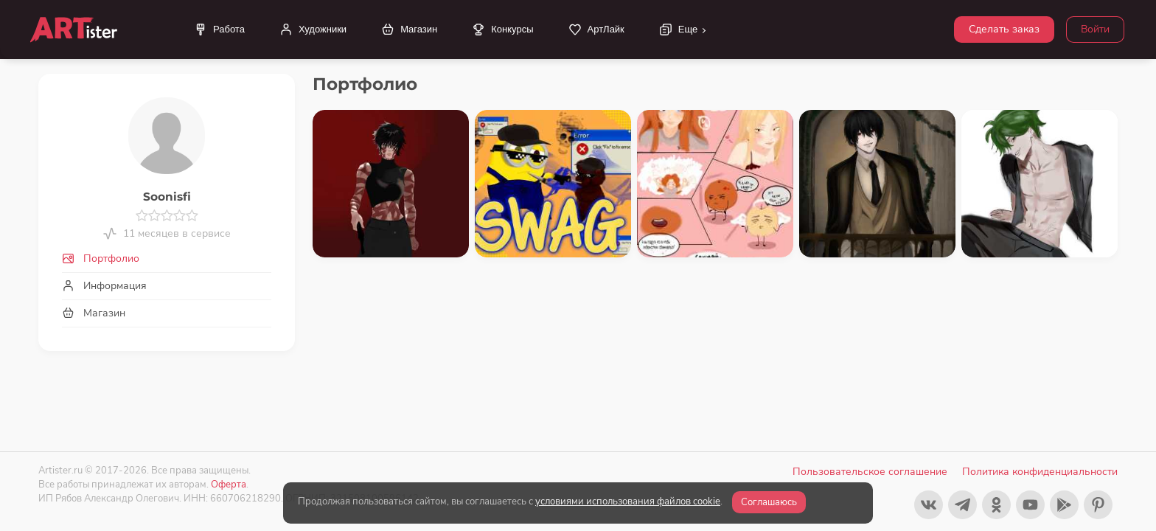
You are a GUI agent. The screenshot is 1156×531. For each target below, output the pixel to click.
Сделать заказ (1004, 29)
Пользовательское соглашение (870, 472)
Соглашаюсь (769, 502)
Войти (1095, 29)
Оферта (228, 484)
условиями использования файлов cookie (627, 501)
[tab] (166, 258)
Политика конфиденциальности (1040, 472)
